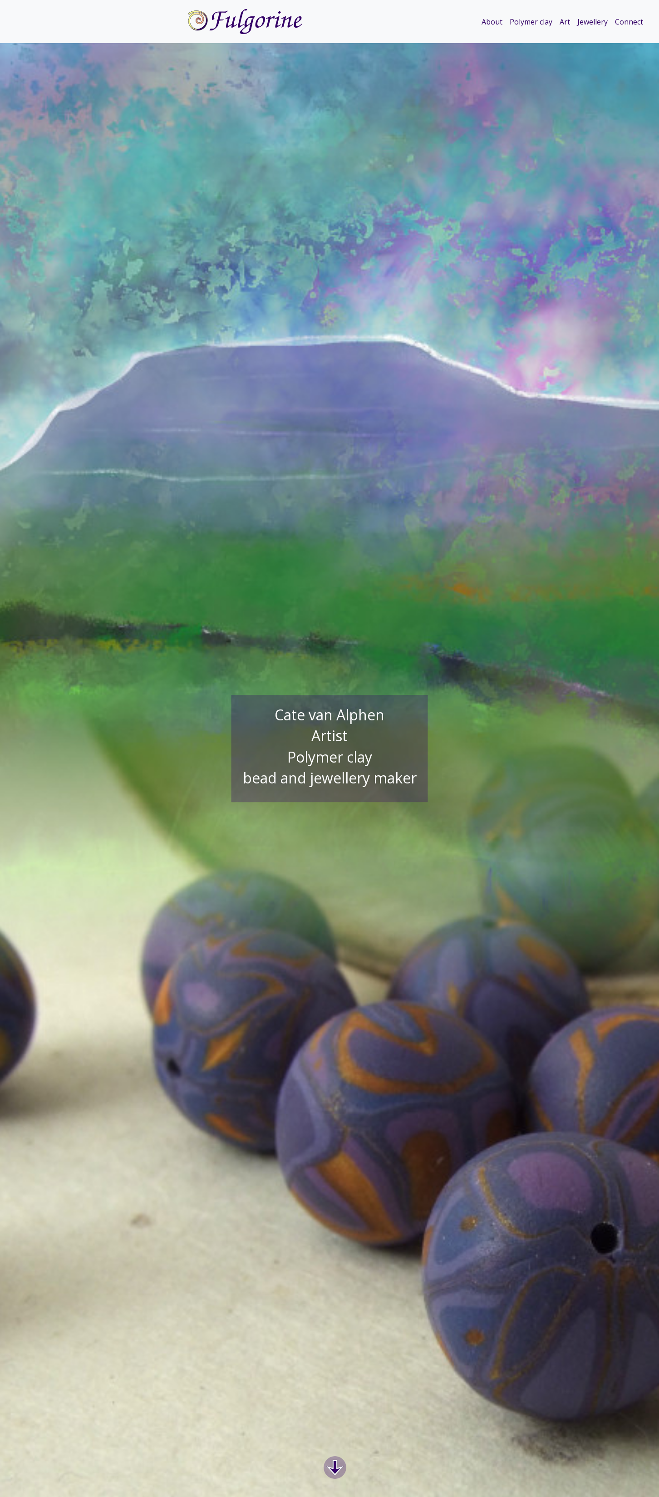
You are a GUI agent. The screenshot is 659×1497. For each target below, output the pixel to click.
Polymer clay (531, 22)
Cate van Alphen (329, 715)
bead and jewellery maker (330, 778)
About (492, 22)
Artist (329, 736)
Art (565, 22)
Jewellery (592, 22)
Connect (629, 22)
